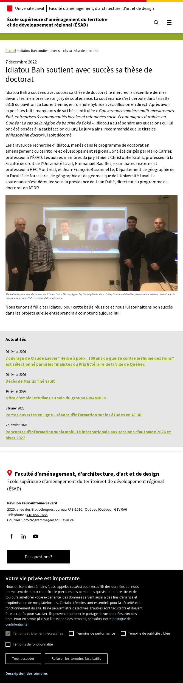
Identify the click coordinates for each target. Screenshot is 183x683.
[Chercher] (156, 22)
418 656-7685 (37, 515)
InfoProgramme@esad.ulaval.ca (48, 520)
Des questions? (38, 557)
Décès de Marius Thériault (30, 381)
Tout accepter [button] (23, 658)
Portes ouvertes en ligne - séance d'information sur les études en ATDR (73, 414)
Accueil (10, 50)
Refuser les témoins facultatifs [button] (76, 658)
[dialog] (91, 626)
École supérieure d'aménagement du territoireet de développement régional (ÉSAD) (57, 22)
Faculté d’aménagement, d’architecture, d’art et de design (101, 8)
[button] (26, 673)
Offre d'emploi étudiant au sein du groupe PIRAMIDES (55, 397)
